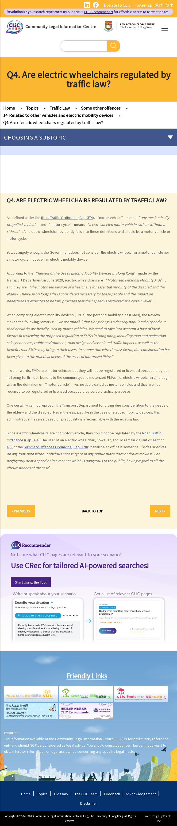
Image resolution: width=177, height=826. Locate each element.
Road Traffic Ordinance (59, 217)
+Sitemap (143, 5)
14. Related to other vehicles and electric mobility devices (58, 115)
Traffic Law (59, 108)
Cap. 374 (86, 217)
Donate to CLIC (117, 5)
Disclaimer (88, 803)
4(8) (10, 446)
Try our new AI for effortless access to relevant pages (87, 11)
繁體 (159, 5)
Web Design (152, 816)
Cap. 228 (80, 446)
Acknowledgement (141, 793)
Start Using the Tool (31, 582)
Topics (32, 108)
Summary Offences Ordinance (48, 446)
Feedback (112, 793)
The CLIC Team (86, 793)
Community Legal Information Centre (60, 26)
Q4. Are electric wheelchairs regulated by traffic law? (53, 122)
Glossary (61, 793)
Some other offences (101, 108)
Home (9, 108)
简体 (169, 5)
